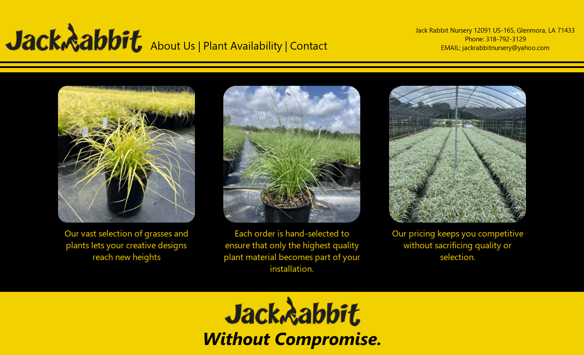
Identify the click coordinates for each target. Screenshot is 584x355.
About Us (172, 45)
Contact (308, 45)
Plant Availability (242, 45)
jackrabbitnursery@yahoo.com (506, 47)
